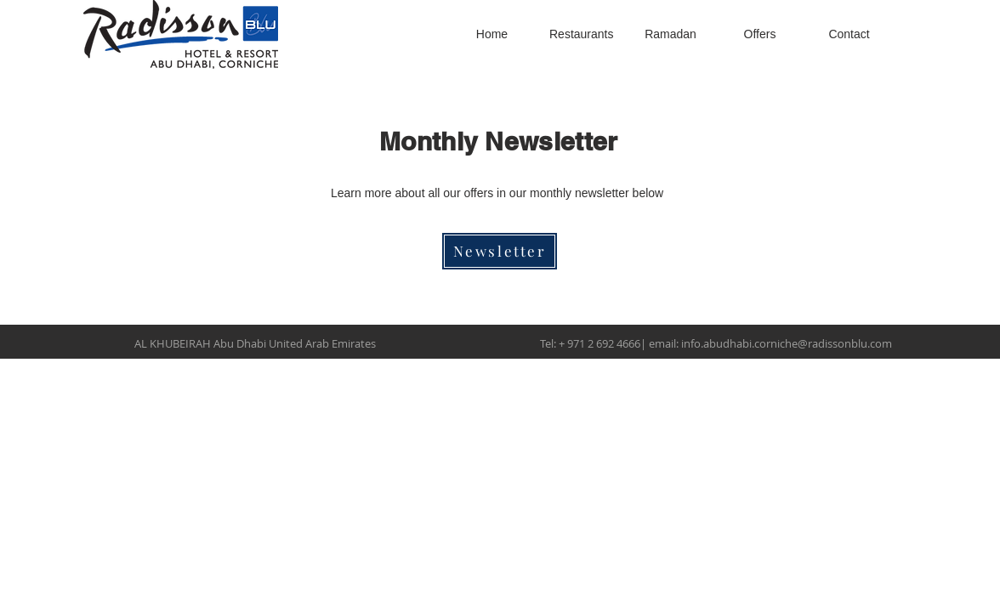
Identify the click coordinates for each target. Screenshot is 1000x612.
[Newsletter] (499, 251)
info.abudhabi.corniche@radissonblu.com (786, 343)
